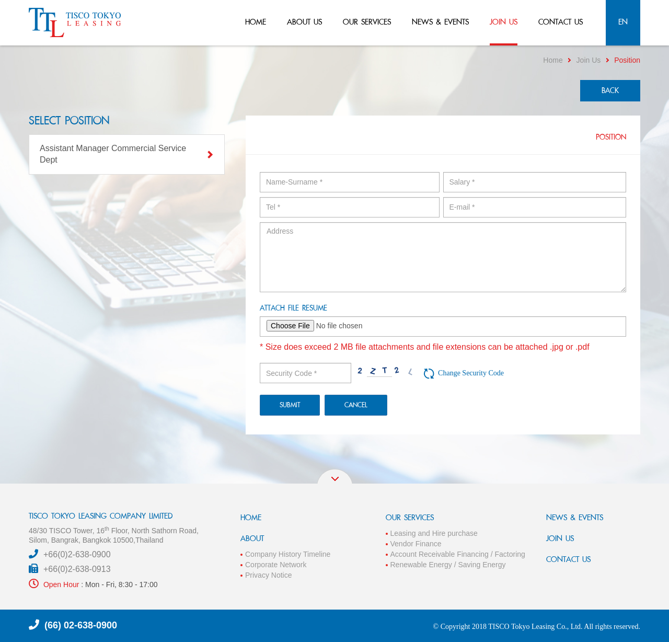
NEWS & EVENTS (574, 517)
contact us (560, 21)
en (623, 21)
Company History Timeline (287, 554)
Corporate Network (276, 564)
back (610, 90)
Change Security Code (471, 373)
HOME (250, 517)
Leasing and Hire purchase (434, 533)
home (255, 21)
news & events (440, 21)
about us (304, 21)
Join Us (588, 60)
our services (367, 21)
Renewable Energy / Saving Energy (448, 564)
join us (503, 21)
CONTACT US (568, 559)
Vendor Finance (416, 544)
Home (552, 60)
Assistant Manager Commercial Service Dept (127, 154)
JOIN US (560, 538)
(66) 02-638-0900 (80, 625)
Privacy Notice (268, 575)
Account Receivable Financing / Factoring (457, 554)
